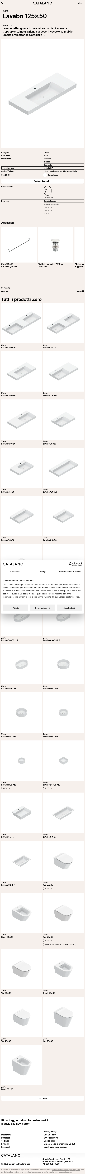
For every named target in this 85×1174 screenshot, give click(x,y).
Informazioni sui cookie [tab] (70, 571)
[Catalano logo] (43, 3)
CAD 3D (51, 210)
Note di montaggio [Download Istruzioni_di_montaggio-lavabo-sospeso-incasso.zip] (51, 204)
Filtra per (4, 291)
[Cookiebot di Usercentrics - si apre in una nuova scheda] (71, 564)
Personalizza (42, 608)
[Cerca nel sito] (2, 3)
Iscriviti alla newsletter (15, 1123)
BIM (51, 214)
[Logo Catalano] (10, 1155)
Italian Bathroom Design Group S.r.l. (66, 1170)
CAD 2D (51, 207)
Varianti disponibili (42, 181)
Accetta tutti (69, 608)
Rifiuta (16, 608)
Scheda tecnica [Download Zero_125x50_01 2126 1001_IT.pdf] (50, 201)
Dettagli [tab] (42, 571)
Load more (43, 1098)
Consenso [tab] (15, 571)
